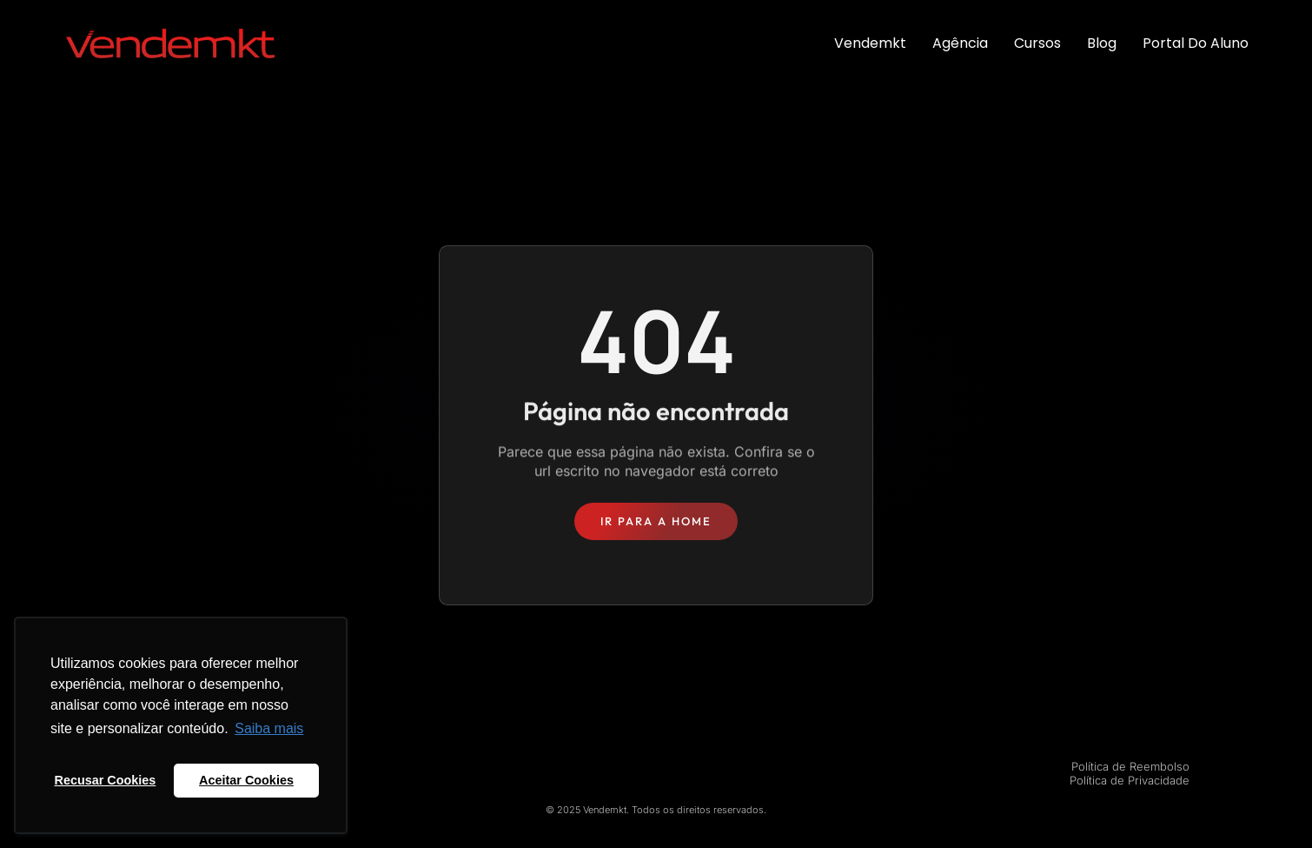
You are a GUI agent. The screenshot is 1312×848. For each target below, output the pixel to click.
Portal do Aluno (1196, 43)
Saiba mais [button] (269, 728)
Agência (960, 43)
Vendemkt (870, 43)
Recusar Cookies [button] (105, 780)
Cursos (1037, 43)
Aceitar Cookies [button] (246, 780)
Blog (1102, 43)
